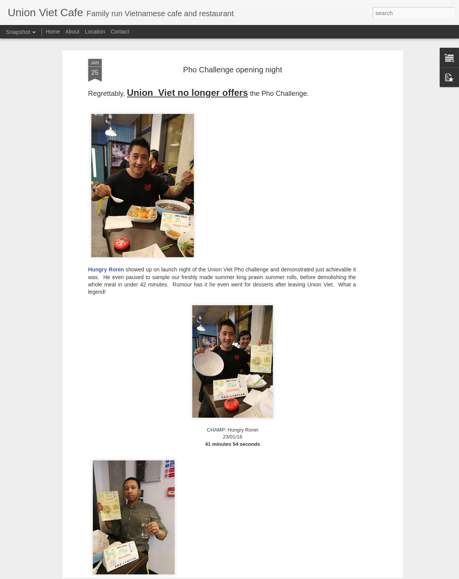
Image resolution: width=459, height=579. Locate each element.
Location (95, 31)
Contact (120, 31)
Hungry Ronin (106, 233)
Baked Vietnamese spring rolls (142, 551)
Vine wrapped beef (51, 555)
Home (52, 31)
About (73, 31)
